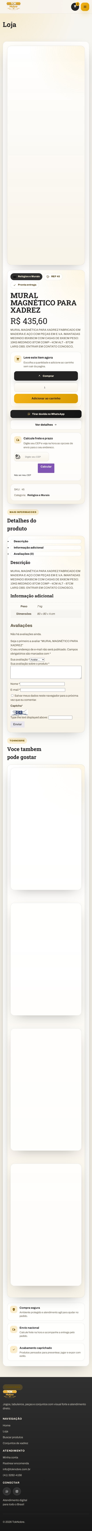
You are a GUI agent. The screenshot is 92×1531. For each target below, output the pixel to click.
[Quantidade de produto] (46, 387)
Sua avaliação (20, 659)
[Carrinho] (75, 7)
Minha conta (10, 1457)
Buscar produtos (13, 1437)
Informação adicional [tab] (29, 547)
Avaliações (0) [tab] (24, 553)
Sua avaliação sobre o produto (29, 663)
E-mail (15, 689)
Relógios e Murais (38, 495)
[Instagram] (17, 1491)
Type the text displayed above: (29, 717)
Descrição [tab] (21, 541)
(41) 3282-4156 (12, 1475)
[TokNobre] (13, 6)
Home (6, 1425)
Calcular (46, 466)
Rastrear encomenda (16, 1463)
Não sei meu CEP (22, 475)
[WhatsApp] (7, 1491)
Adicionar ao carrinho (46, 398)
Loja (5, 1431)
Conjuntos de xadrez (15, 1443)
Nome (15, 683)
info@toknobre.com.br (16, 1469)
